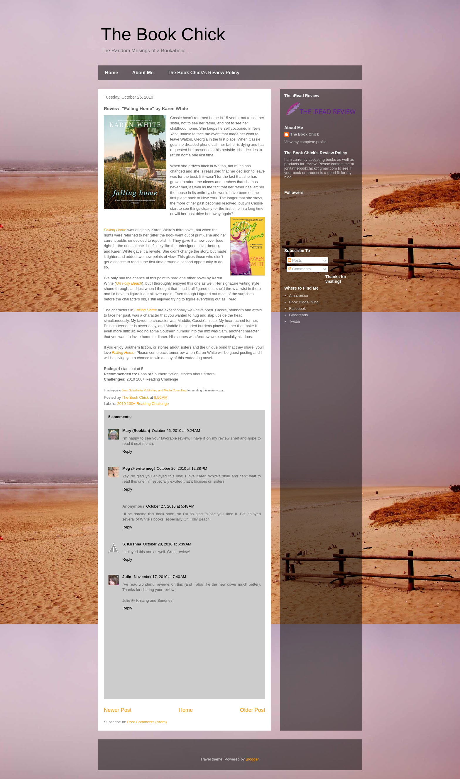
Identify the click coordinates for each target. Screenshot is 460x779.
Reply (127, 451)
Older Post (252, 710)
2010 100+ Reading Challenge (143, 403)
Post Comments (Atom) (147, 722)
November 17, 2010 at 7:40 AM (160, 576)
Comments (299, 269)
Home (111, 72)
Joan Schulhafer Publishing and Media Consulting (154, 390)
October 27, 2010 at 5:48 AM (170, 506)
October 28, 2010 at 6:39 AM (167, 544)
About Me (142, 72)
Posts (295, 260)
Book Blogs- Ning (303, 302)
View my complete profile (305, 142)
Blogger (252, 759)
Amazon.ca (298, 295)
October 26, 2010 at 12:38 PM (182, 468)
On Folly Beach (129, 283)
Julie (127, 576)
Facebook (297, 308)
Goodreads (298, 315)
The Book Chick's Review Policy (203, 72)
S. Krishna (131, 544)
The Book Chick (163, 34)
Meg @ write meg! (138, 468)
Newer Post (117, 710)
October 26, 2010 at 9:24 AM (176, 430)
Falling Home (115, 230)
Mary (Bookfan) (136, 430)
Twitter (294, 321)
